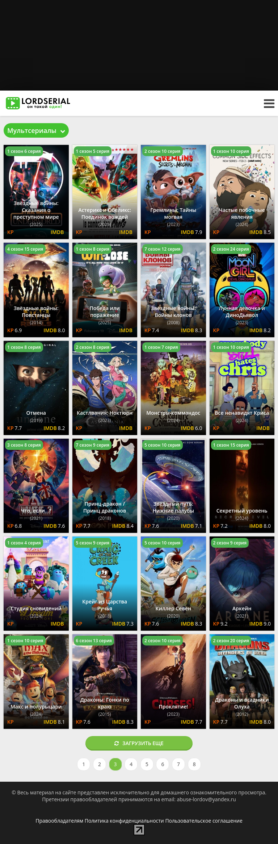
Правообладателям (59, 820)
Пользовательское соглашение (203, 820)
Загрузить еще (139, 743)
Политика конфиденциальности (124, 820)
